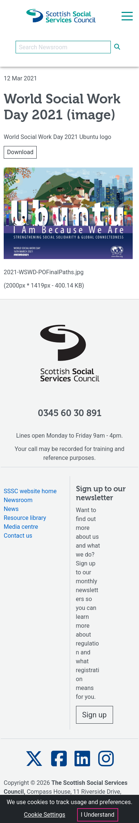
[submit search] (117, 47)
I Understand (98, 814)
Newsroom (18, 500)
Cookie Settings (44, 814)
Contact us (18, 535)
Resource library (25, 517)
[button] (34, 759)
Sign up (94, 714)
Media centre (21, 526)
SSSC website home (30, 491)
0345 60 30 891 (70, 413)
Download (20, 152)
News (11, 508)
